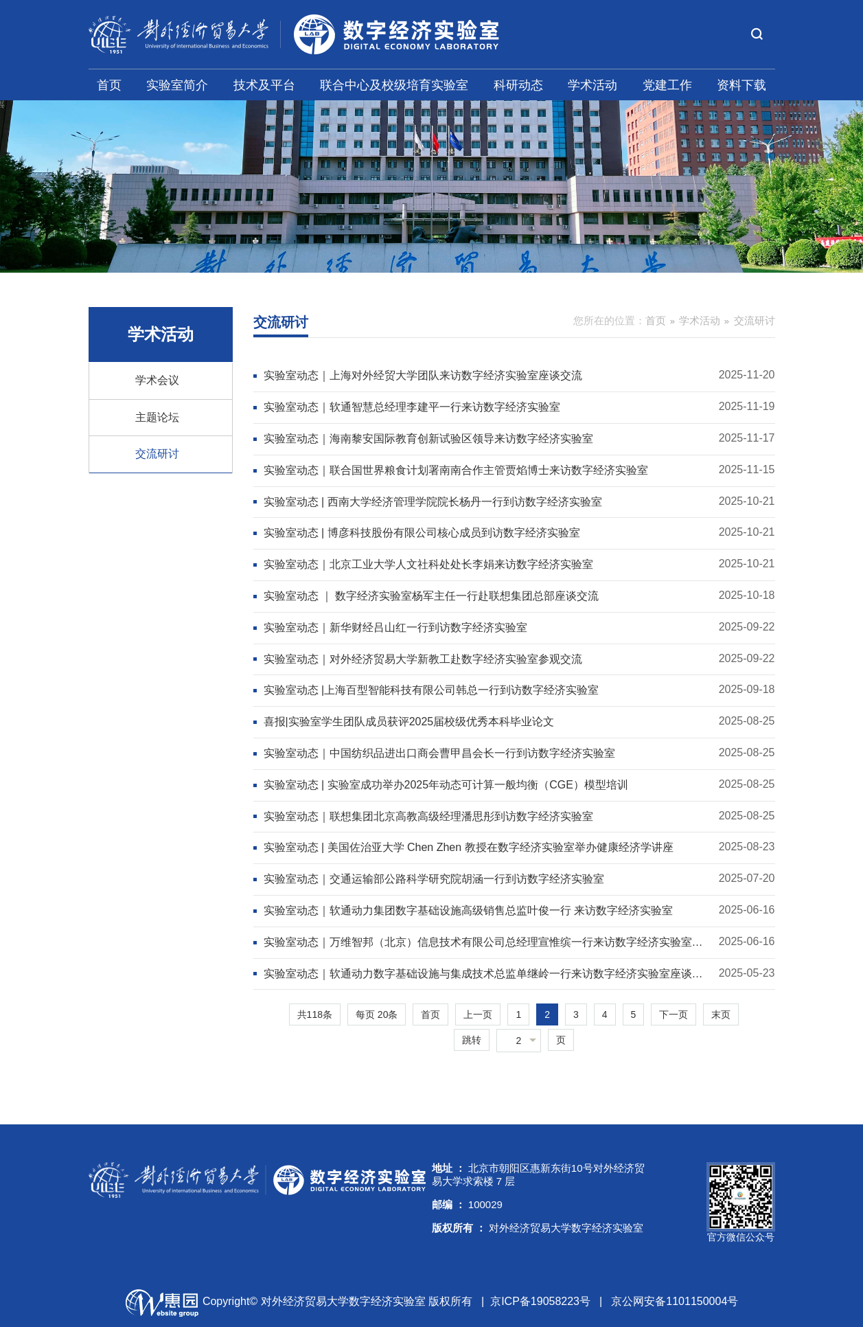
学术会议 (157, 380)
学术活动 (592, 85)
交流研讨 (157, 454)
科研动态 (518, 85)
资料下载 (741, 85)
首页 (109, 85)
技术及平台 (264, 85)
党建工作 (667, 85)
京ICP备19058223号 (540, 1302)
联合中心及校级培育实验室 (394, 85)
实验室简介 (177, 85)
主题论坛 (157, 417)
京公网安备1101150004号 (674, 1302)
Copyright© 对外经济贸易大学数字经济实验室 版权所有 (337, 1302)
